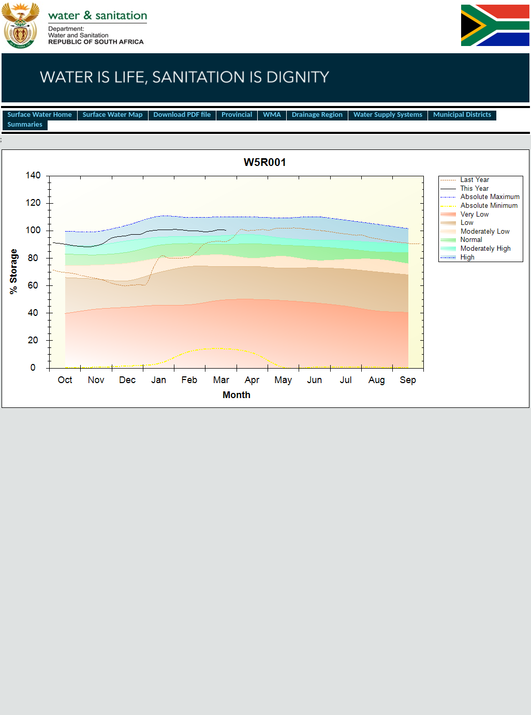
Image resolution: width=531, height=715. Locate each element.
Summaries (25, 124)
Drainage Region (317, 115)
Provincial (237, 115)
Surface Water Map (113, 115)
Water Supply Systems (387, 115)
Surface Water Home (40, 115)
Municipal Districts (462, 115)
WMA (272, 115)
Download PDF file (182, 115)
